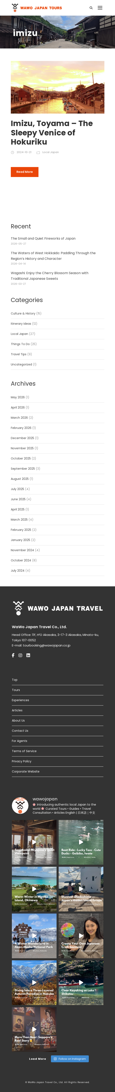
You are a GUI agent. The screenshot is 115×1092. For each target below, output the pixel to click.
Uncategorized (21, 364)
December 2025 (22, 438)
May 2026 (18, 397)
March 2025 (19, 520)
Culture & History (23, 313)
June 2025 (18, 499)
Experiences (20, 700)
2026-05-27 (18, 243)
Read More (24, 172)
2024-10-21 (24, 152)
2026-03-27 (18, 284)
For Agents (19, 741)
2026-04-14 (18, 263)
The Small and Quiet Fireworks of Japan (43, 238)
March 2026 (19, 418)
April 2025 (18, 509)
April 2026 (18, 407)
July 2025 (17, 489)
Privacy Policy (21, 761)
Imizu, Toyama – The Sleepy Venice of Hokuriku (52, 132)
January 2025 (20, 540)
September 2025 (23, 469)
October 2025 (21, 458)
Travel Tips (18, 354)
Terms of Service (24, 751)
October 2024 (21, 560)
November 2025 (22, 448)
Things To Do (20, 344)
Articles (17, 710)
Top (14, 680)
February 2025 (21, 530)
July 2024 (18, 570)
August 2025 (20, 479)
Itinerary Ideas (21, 324)
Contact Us (20, 731)
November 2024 (22, 550)
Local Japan (50, 152)
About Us (18, 720)
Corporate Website (26, 771)
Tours (16, 690)
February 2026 (21, 428)
